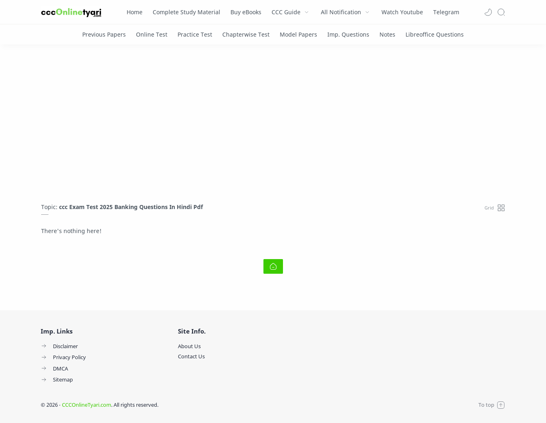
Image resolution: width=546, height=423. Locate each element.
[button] (488, 12)
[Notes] (387, 34)
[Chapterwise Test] (246, 34)
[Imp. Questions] (348, 34)
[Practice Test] (195, 34)
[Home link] (273, 266)
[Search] (501, 12)
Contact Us (191, 356)
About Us (189, 346)
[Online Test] (151, 34)
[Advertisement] (273, 126)
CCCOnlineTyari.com (86, 404)
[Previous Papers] (104, 34)
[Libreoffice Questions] (435, 34)
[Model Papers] (298, 34)
